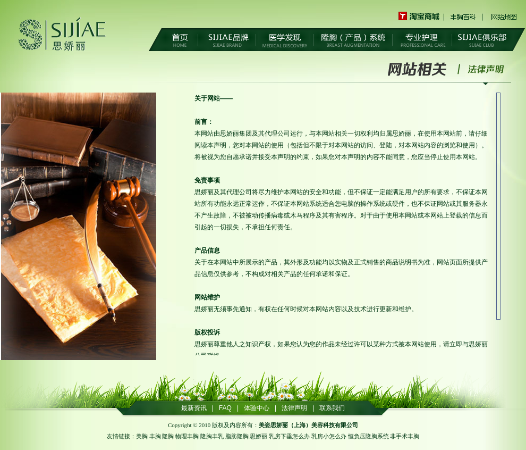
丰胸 (155, 436)
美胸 (142, 436)
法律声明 (485, 69)
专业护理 (422, 40)
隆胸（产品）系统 (353, 40)
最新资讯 (194, 408)
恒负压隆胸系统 (368, 436)
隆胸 (168, 436)
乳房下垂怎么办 (289, 436)
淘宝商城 (421, 16)
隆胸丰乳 (212, 436)
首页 (180, 40)
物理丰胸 (187, 436)
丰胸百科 (464, 16)
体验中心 (256, 408)
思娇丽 (258, 436)
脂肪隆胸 (237, 436)
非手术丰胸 (404, 436)
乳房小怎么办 (328, 436)
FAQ (225, 408)
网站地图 (503, 16)
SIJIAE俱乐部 (482, 40)
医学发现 (284, 40)
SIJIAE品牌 (227, 40)
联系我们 (332, 408)
